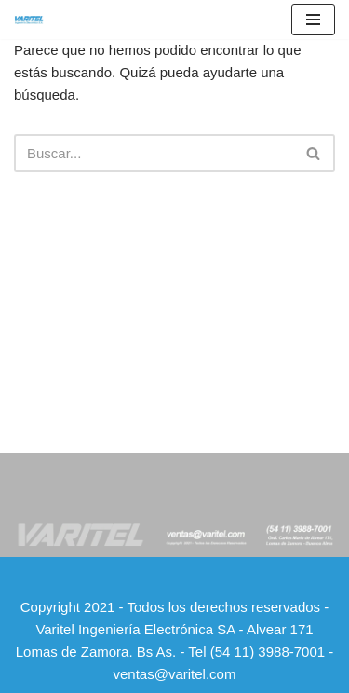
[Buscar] (153, 153)
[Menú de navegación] (313, 19)
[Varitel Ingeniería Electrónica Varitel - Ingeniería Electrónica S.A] (29, 20)
